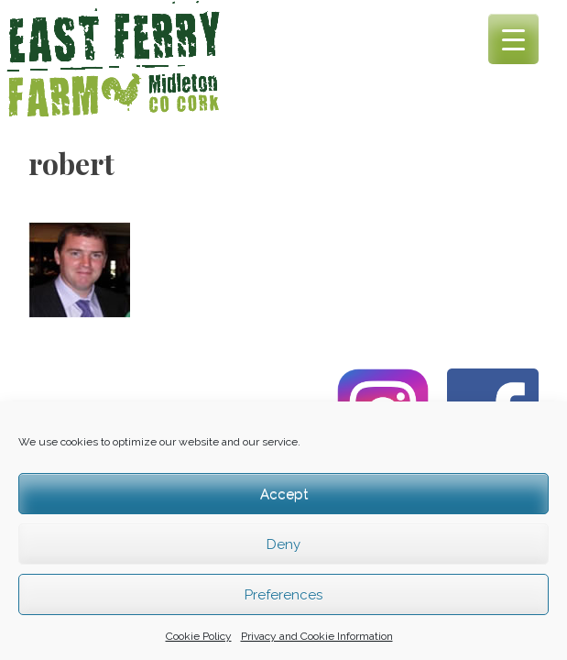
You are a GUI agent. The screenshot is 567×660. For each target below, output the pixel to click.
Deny (283, 544)
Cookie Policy (199, 636)
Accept (284, 494)
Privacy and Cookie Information (317, 636)
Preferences (283, 595)
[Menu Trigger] (513, 39)
